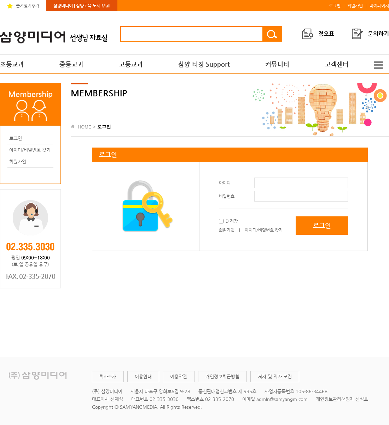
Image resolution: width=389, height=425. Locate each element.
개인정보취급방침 (222, 376)
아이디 (225, 182)
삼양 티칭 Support (204, 64)
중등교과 (71, 64)
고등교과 (131, 64)
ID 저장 (230, 221)
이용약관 (178, 376)
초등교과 (12, 64)
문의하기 (378, 33)
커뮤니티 (277, 64)
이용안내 (143, 376)
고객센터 (337, 64)
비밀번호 (226, 196)
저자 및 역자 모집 (275, 376)
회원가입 (355, 5)
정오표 (326, 33)
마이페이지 (379, 5)
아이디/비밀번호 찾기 (30, 149)
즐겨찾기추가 (27, 5)
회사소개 (107, 376)
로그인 (15, 138)
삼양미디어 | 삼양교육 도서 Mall (81, 5)
